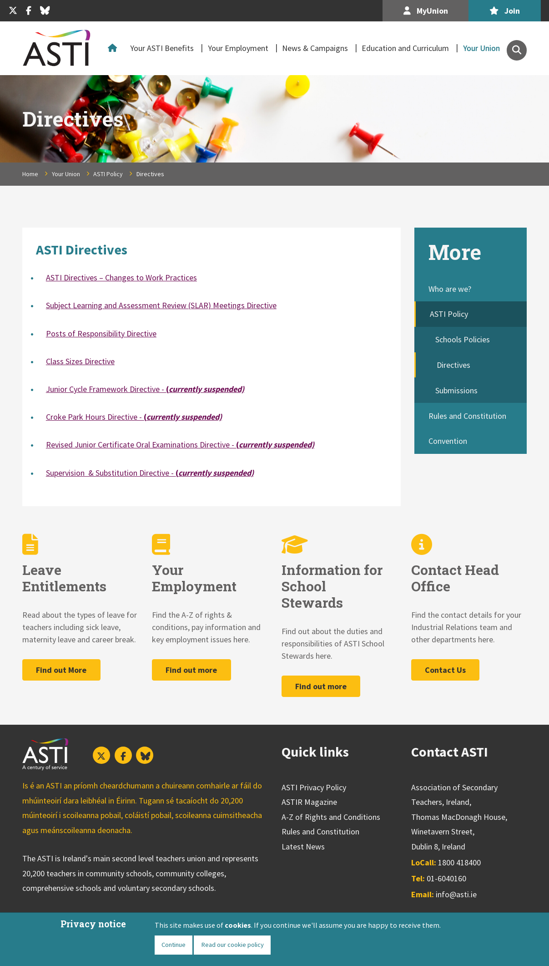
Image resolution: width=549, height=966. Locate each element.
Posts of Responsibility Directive (101, 333)
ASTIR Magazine (309, 802)
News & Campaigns (315, 48)
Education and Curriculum (405, 48)
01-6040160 (446, 878)
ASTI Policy (108, 174)
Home (114, 48)
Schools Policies (462, 339)
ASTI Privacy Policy (314, 787)
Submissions (456, 390)
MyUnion (425, 10)
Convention (447, 441)
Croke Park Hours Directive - (134, 417)
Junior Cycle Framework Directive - (145, 389)
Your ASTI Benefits (162, 48)
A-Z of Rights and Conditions (331, 817)
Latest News (303, 846)
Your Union (481, 48)
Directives (453, 365)
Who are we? (449, 289)
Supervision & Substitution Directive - (150, 473)
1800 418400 (459, 862)
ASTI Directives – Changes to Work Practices (121, 277)
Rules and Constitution (467, 416)
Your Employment (238, 48)
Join (504, 10)
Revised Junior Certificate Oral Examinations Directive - (180, 444)
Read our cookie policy (232, 945)
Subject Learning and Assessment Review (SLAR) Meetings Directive (161, 305)
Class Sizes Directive (80, 361)
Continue (173, 945)
